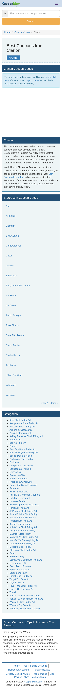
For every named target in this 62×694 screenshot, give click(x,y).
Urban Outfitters (14, 375)
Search (31, 21)
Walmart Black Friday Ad (22, 602)
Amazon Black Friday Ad (22, 426)
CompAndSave (13, 246)
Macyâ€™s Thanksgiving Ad (24, 540)
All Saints (11, 216)
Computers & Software (21, 465)
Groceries (14, 488)
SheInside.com (13, 355)
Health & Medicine (18, 491)
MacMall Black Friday (20, 534)
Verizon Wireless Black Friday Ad (26, 599)
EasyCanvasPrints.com (18, 285)
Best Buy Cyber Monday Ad (23, 452)
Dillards (10, 265)
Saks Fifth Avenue (15, 335)
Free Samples (40, 674)
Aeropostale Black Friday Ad (23, 423)
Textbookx (11, 365)
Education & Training (20, 469)
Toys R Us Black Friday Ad (23, 586)
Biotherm (10, 226)
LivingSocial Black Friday (22, 530)
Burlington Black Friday (21, 459)
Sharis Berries (13, 345)
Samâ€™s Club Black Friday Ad (25, 560)
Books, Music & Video (20, 456)
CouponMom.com (33, 681)
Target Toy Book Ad (19, 579)
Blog (52, 674)
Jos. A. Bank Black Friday (22, 517)
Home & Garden (17, 501)
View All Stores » (49, 403)
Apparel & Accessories (21, 430)
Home (17, 666)
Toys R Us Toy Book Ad (21, 589)
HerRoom (11, 295)
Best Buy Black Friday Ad (22, 449)
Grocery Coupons (42, 670)
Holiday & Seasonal (19, 498)
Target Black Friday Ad (21, 576)
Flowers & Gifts (17, 475)
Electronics (15, 472)
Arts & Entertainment (20, 433)
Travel (12, 592)
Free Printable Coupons (35, 666)
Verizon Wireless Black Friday (24, 595)
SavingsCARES (17, 563)
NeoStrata (11, 305)
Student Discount (18, 573)
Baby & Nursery (17, 443)
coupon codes (32, 80)
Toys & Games (16, 582)
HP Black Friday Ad (19, 508)
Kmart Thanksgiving (19, 524)
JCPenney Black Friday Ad (23, 511)
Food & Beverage (18, 478)
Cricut (9, 255)
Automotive (15, 439)
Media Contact (39, 677)
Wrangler (10, 395)
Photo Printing (16, 556)
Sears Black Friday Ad (20, 566)
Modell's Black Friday (20, 547)
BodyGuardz (12, 236)
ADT (8, 206)
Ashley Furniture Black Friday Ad (26, 436)
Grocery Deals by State (18, 674)
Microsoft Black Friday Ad (22, 543)
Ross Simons (12, 325)
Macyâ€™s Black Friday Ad (23, 537)
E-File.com (11, 275)
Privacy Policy (21, 677)
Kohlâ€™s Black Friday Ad (23, 527)
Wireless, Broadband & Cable (24, 608)
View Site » (13, 58)
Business (14, 462)
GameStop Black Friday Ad (23, 485)
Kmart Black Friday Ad (20, 521)
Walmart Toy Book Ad (20, 605)
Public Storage (13, 315)
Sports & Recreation (19, 569)
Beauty (13, 446)
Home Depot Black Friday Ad (24, 504)
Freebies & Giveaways (21, 482)
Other (12, 553)
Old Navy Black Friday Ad (22, 550)
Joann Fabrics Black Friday (23, 514)
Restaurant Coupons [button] (19, 670)
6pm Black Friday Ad (20, 420)
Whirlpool (11, 385)
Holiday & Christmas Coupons (24, 495)
